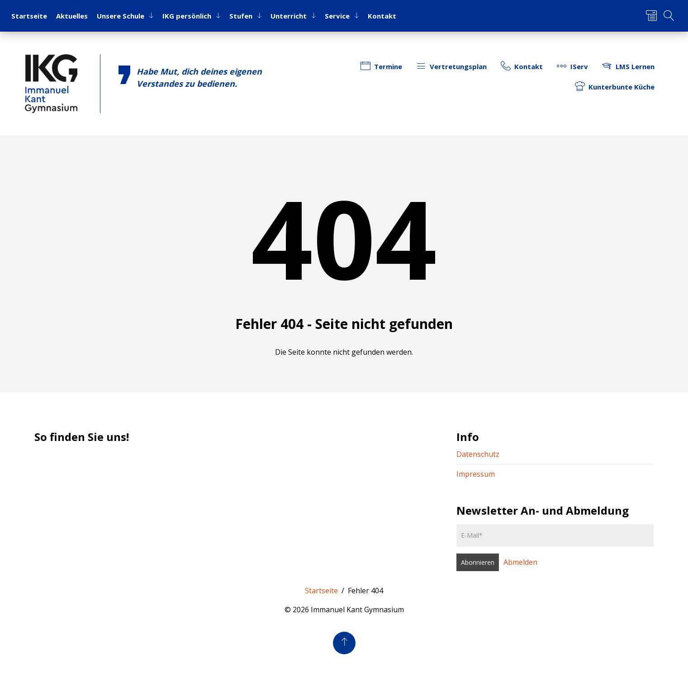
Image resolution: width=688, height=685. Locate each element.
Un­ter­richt (288, 15)
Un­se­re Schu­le (120, 15)
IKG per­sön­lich (186, 15)
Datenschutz (477, 454)
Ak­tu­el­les (72, 15)
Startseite (321, 591)
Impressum (475, 474)
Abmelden (520, 562)
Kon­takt (382, 15)
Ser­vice (337, 15)
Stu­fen (240, 15)
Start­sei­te (29, 15)
